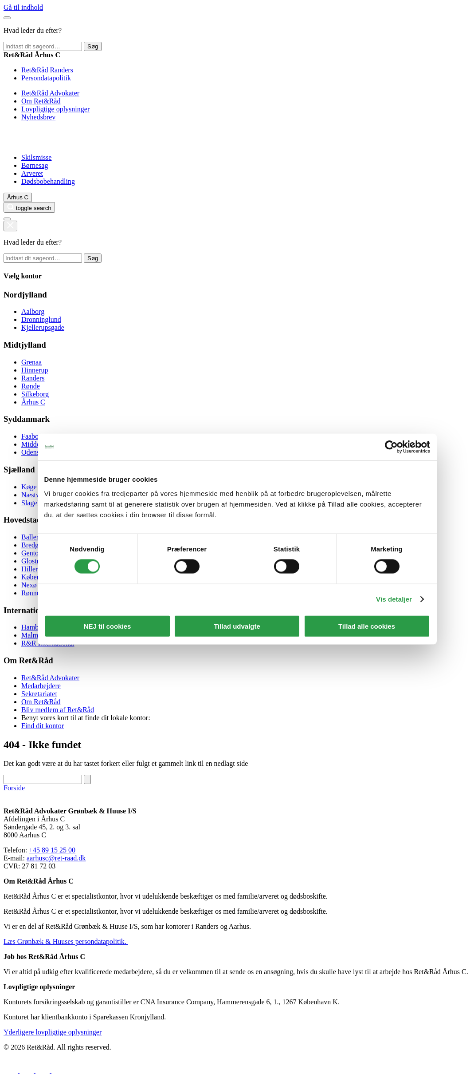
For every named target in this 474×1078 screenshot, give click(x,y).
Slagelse (33, 503)
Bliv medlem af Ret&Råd (57, 709)
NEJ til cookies (107, 626)
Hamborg (34, 627)
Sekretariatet (39, 694)
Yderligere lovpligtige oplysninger (53, 1032)
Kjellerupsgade (42, 327)
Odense (32, 452)
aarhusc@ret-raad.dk (56, 858)
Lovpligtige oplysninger (55, 109)
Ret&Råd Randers (47, 70)
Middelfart (36, 444)
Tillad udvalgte (237, 626)
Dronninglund (41, 319)
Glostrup (33, 561)
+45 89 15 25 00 (52, 850)
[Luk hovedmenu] (7, 17)
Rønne (30, 593)
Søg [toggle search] (92, 46)
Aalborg (32, 311)
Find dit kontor (42, 725)
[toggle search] (29, 207)
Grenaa (31, 362)
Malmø (31, 635)
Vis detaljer (394, 599)
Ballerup (33, 537)
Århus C (33, 402)
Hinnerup (34, 370)
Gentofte (33, 553)
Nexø (29, 585)
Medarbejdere (41, 686)
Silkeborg (35, 394)
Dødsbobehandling (48, 181)
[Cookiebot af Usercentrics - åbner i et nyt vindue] (391, 447)
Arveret (32, 173)
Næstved (33, 495)
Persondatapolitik (46, 78)
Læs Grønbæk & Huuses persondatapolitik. (66, 941)
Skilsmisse (36, 157)
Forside (14, 788)
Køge (29, 487)
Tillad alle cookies (366, 626)
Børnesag (34, 165)
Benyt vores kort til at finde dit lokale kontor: (85, 717)
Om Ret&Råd (40, 101)
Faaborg (32, 436)
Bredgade (34, 545)
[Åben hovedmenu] (7, 219)
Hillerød (33, 569)
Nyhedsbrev (38, 117)
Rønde (30, 386)
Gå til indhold (23, 7)
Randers (32, 378)
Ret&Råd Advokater (50, 93)
